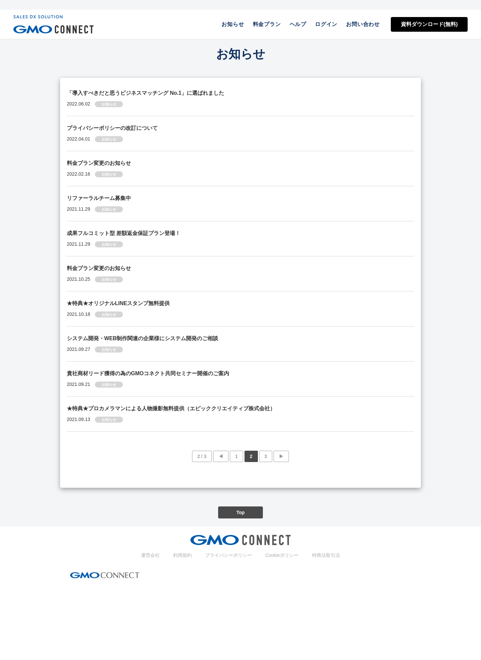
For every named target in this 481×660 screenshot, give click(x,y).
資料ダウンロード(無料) (429, 24)
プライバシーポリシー (228, 555)
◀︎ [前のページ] (220, 456)
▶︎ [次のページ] (281, 456)
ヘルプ (298, 24)
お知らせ (232, 24)
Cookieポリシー (282, 555)
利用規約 (182, 555)
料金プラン (267, 24)
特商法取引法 (326, 555)
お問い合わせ (363, 24)
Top (240, 512)
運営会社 (150, 555)
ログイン (326, 24)
